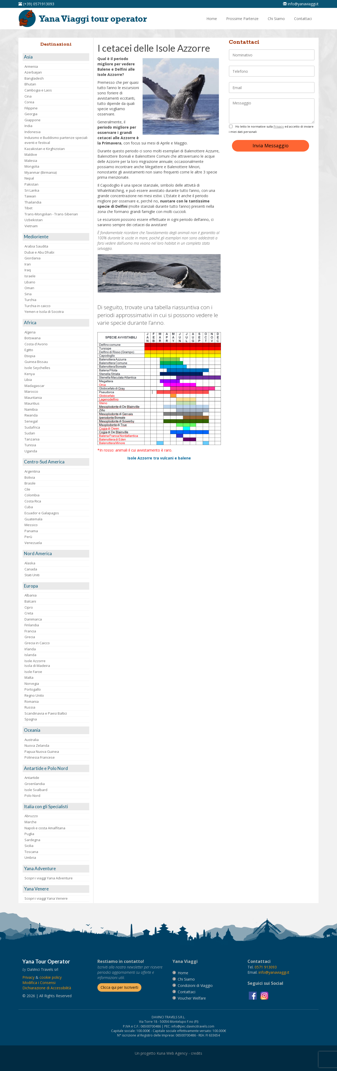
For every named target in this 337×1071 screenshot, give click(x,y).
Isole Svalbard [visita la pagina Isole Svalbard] (35, 789)
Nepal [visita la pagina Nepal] (29, 178)
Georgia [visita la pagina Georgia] (30, 114)
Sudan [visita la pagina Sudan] (29, 433)
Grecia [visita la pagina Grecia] (29, 636)
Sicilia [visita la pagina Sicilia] (28, 845)
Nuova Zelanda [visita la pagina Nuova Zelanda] (36, 745)
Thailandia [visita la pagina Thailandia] (32, 202)
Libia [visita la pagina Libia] (28, 379)
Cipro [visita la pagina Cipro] (28, 607)
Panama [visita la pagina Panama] (31, 531)
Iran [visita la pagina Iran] (27, 264)
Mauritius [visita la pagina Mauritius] (31, 403)
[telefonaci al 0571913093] (36, 3)
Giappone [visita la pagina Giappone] (32, 120)
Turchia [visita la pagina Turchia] (30, 299)
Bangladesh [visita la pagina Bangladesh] (34, 78)
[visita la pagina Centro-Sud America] (56, 462)
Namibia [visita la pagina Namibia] (31, 409)
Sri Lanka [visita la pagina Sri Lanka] (31, 190)
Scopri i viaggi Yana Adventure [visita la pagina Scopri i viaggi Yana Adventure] (48, 878)
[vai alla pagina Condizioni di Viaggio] (195, 985)
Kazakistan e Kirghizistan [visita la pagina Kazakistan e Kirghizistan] (44, 148)
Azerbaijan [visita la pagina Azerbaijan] (33, 72)
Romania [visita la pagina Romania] (31, 701)
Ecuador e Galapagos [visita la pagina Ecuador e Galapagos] (41, 513)
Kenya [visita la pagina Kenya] (29, 373)
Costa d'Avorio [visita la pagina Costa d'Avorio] (36, 344)
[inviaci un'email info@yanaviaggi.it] (301, 3)
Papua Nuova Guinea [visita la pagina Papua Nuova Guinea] (41, 751)
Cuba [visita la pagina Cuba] (28, 507)
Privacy (279, 126)
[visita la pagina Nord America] (56, 554)
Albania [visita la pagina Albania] (30, 595)
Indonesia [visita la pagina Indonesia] (32, 131)
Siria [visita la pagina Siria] (28, 294)
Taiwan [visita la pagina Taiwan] (30, 196)
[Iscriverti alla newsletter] (119, 987)
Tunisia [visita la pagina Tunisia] (30, 445)
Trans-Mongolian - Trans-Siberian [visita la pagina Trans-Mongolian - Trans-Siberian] (51, 214)
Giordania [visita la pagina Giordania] (32, 258)
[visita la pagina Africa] (56, 323)
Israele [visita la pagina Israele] (30, 276)
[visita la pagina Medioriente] (56, 237)
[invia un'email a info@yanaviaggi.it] (274, 972)
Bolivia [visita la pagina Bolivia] (29, 477)
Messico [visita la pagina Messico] (31, 524)
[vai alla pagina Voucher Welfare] (192, 998)
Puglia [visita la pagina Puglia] (29, 833)
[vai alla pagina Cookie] (50, 977)
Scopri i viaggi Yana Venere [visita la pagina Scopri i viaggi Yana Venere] (46, 898)
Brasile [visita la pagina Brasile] (30, 483)
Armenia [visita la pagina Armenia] (31, 66)
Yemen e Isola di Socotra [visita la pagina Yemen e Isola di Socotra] (44, 311)
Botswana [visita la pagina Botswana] (32, 338)
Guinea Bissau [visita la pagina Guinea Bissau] (36, 361)
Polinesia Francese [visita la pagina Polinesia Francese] (39, 757)
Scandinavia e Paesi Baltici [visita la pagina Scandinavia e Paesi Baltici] (45, 713)
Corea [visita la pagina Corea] (29, 102)
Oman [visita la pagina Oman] (29, 287)
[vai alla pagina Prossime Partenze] (242, 18)
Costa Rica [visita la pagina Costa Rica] (32, 501)
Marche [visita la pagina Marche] (30, 822)
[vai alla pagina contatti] (186, 991)
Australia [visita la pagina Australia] (31, 739)
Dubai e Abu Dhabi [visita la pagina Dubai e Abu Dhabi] (39, 252)
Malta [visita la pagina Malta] (28, 677)
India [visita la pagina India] (28, 125)
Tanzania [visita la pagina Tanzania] (31, 439)
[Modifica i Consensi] (39, 982)
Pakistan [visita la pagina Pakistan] (31, 184)
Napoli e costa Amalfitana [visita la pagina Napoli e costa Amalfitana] (44, 828)
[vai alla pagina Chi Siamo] (276, 18)
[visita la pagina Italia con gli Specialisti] (56, 807)
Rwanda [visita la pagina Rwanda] (31, 415)
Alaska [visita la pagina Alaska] (29, 563)
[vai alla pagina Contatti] (302, 18)
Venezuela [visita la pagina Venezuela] (33, 542)
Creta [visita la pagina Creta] (28, 613)
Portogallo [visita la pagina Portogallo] (32, 689)
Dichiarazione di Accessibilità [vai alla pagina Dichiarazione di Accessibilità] (46, 987)
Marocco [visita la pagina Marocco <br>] (31, 391)
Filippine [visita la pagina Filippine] (31, 108)
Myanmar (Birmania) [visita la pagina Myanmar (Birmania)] (40, 172)
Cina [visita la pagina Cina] (28, 96)
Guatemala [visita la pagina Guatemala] (33, 519)
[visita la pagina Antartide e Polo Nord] (56, 768)
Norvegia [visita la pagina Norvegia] (31, 683)
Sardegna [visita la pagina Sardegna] (32, 839)
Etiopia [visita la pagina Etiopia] (29, 355)
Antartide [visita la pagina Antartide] (31, 777)
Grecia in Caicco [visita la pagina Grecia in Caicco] (37, 643)
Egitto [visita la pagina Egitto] (28, 349)
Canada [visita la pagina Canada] (30, 569)
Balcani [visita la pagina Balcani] (30, 601)
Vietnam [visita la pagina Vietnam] (31, 226)
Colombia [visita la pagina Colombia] (31, 495)
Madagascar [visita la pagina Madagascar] (34, 385)
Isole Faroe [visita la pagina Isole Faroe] (33, 671)
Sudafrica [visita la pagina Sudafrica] (32, 427)
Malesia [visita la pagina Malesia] (30, 160)
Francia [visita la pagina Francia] (30, 631)
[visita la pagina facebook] (253, 995)
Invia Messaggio (270, 145)
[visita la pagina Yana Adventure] (56, 869)
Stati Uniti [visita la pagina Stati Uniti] (31, 575)
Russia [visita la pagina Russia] (29, 707)
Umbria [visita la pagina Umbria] (30, 857)
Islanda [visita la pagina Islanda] (30, 654)
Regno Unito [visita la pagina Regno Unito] (34, 695)
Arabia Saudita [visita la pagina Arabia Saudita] (36, 246)
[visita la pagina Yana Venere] (56, 889)
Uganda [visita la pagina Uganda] (30, 451)
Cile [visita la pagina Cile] (27, 489)
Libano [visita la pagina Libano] (29, 282)
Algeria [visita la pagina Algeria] (30, 332)
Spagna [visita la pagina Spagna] (30, 719)
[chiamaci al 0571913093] (266, 967)
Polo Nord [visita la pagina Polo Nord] (32, 795)
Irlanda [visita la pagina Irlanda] (30, 649)
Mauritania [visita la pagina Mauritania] (33, 397)
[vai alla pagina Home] (84, 18)
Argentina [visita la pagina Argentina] (32, 471)
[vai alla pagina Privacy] (28, 977)
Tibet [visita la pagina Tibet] (28, 208)
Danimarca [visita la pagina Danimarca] (33, 619)
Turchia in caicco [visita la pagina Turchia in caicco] (37, 305)
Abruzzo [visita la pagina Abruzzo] (31, 815)
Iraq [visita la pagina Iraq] (27, 270)
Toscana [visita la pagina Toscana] (31, 851)
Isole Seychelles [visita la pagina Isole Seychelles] (37, 367)
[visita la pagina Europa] (56, 586)
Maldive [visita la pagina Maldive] (30, 154)
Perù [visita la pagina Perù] (28, 536)
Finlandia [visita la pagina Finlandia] (31, 625)
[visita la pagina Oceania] (56, 730)
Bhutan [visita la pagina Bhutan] (30, 84)
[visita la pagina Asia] (56, 57)
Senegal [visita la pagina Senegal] (31, 421)
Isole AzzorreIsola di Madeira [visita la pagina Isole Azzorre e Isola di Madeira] (37, 663)
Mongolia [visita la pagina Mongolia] (31, 166)
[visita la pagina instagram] (264, 995)
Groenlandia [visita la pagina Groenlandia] (34, 783)
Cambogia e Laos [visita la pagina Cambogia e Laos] (38, 90)
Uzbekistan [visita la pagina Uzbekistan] (33, 219)
